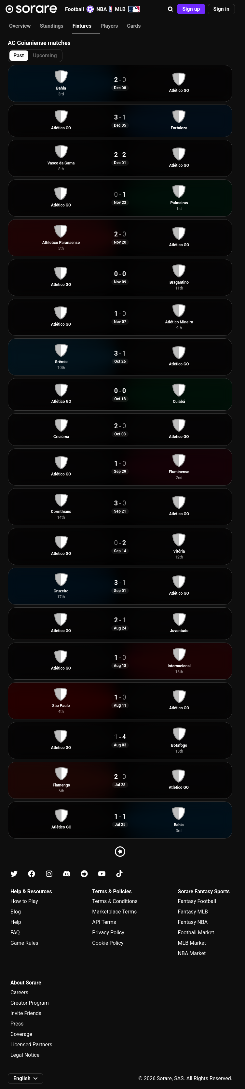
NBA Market (192, 953)
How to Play (24, 901)
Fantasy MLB (193, 912)
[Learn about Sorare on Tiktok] (119, 874)
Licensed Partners (31, 1044)
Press (16, 1024)
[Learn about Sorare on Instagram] (49, 874)
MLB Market (192, 943)
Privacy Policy (108, 932)
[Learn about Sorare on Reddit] (84, 874)
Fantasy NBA (193, 922)
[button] (170, 9)
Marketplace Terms (114, 912)
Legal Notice (24, 1055)
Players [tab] (109, 26)
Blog (15, 912)
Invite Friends (25, 1013)
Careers (19, 992)
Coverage (21, 1034)
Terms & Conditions (115, 901)
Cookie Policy (107, 943)
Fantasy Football (197, 901)
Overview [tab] (20, 26)
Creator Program (29, 1003)
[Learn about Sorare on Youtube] (102, 874)
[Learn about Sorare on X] (14, 874)
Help (15, 922)
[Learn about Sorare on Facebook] (31, 874)
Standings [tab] (51, 26)
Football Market (196, 932)
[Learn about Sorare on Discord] (67, 874)
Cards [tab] (134, 26)
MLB (127, 9)
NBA (104, 9)
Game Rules (24, 943)
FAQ (15, 932)
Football (79, 9)
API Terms (104, 922)
